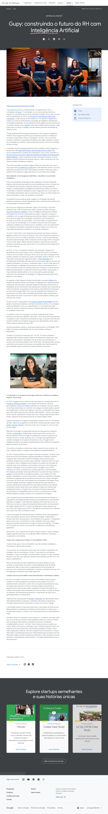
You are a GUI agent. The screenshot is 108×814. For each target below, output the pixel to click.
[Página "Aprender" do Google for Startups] (10, 789)
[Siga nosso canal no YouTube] (28, 779)
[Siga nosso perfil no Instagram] (23, 779)
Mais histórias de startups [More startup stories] (54, 761)
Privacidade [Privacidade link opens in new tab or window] (51, 808)
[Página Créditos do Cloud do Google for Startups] (13, 796)
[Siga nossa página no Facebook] (38, 779)
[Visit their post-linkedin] (33, 664)
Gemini (61, 3)
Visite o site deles (13, 665)
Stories (9, 9)
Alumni (70, 3)
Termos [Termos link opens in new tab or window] (60, 808)
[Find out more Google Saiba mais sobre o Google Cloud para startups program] (61, 797)
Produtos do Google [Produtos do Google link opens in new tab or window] (38, 808)
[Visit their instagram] (25, 664)
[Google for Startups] (10, 3)
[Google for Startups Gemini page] (9, 799)
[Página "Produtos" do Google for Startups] (10, 792)
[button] (64, 39)
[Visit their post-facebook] (29, 664)
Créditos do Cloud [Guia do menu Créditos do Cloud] (40, 3)
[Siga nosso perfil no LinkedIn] (33, 779)
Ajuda (80, 808)
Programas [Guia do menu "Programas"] (27, 3)
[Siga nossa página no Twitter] (43, 779)
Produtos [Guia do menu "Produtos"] (52, 3)
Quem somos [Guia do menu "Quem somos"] (80, 3)
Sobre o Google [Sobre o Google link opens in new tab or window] (23, 808)
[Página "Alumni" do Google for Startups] (33, 789)
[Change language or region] (94, 808)
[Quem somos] (35, 792)
